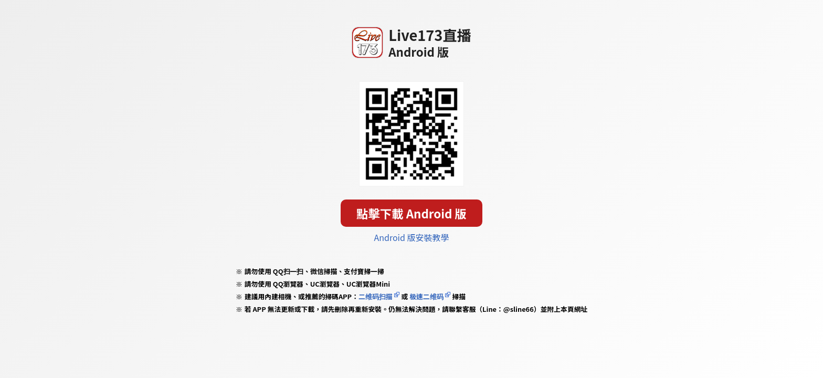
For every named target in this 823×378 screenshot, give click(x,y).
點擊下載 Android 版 (411, 213)
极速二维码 (426, 296)
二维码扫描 (375, 296)
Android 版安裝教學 (411, 237)
